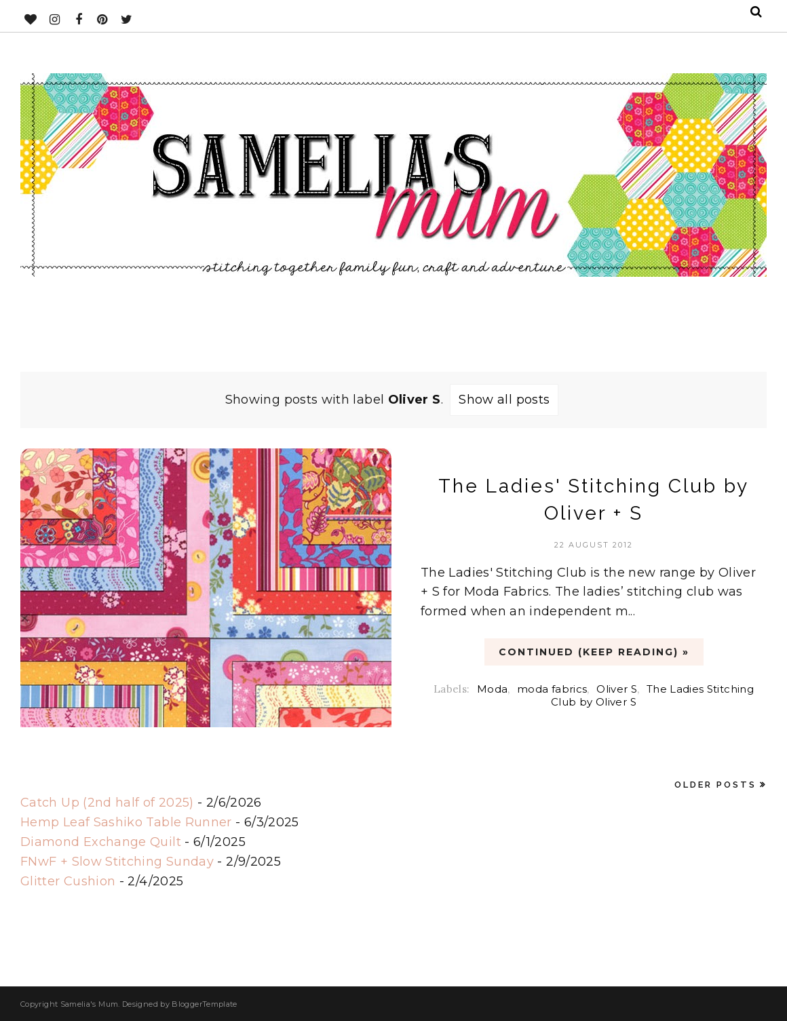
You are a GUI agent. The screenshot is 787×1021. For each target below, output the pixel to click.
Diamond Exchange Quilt (100, 841)
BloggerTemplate (204, 1004)
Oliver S (616, 688)
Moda (492, 688)
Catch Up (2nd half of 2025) (107, 802)
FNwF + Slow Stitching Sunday (117, 861)
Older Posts (715, 784)
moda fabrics (552, 688)
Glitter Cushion (67, 881)
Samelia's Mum (89, 1004)
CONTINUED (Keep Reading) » (594, 652)
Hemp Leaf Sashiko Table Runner (126, 822)
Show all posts (504, 399)
